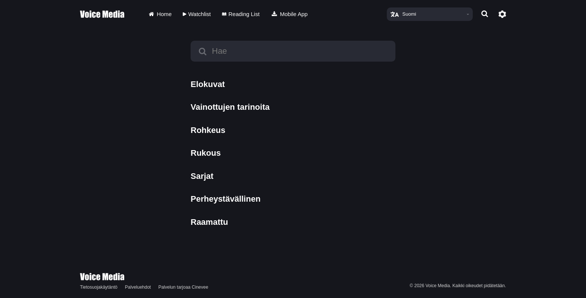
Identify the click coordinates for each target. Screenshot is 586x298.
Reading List (241, 14)
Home (160, 14)
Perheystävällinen (225, 199)
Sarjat (202, 176)
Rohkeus (208, 130)
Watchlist (197, 14)
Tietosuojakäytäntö (98, 287)
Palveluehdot (138, 287)
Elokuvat (208, 84)
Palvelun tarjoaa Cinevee (183, 287)
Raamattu (209, 222)
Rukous (206, 153)
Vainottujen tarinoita (230, 107)
